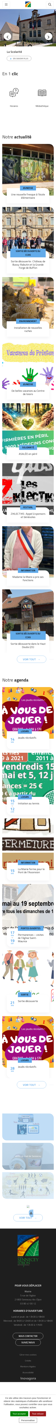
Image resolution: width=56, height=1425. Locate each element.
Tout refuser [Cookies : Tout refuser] (38, 1413)
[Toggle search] (50, 4)
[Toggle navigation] (6, 4)
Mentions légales (28, 1366)
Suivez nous (28, 1342)
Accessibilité (28, 1372)
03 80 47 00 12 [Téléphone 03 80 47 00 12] (28, 1303)
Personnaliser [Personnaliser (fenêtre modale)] (28, 1420)
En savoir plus (20, 58)
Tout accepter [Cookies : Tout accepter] (19, 1413)
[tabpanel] (28, 38)
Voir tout (29, 659)
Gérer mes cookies (28, 1354)
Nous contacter (28, 1336)
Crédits (28, 1360)
